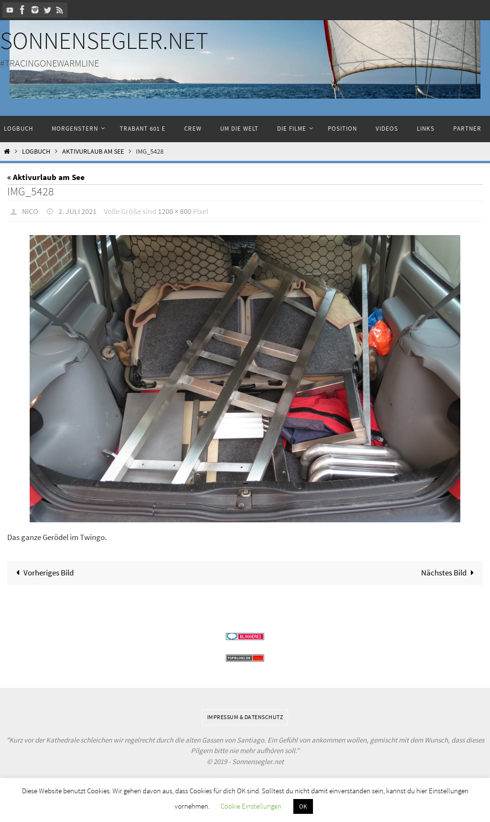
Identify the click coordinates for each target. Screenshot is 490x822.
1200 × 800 (174, 211)
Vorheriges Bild (43, 572)
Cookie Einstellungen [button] (251, 806)
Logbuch (36, 151)
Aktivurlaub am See (93, 151)
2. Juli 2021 (77, 211)
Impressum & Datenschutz (245, 717)
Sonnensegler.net (104, 40)
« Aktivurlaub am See (46, 177)
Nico (30, 211)
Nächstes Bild (449, 572)
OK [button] (303, 806)
